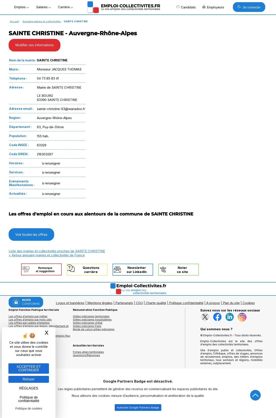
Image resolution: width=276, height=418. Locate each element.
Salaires (43, 7)
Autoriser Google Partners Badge (138, 407)
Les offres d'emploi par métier (28, 316)
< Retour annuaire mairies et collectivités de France (47, 255)
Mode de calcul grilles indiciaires (93, 329)
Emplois (21, 7)
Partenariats (124, 303)
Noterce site (182, 270)
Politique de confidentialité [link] (28, 399)
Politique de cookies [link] (28, 408)
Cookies (249, 303)
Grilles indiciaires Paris (87, 326)
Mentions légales (100, 303)
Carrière (65, 7)
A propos (213, 303)
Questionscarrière (91, 270)
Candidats (186, 7)
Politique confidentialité (186, 303)
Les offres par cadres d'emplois (29, 322)
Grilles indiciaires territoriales (91, 316)
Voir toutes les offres (31, 234)
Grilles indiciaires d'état (87, 322)
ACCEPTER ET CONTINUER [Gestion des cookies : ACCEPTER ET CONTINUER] (29, 368)
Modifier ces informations (34, 45)
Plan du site (231, 303)
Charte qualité (156, 303)
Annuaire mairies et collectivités (42, 21)
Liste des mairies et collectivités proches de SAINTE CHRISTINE (57, 251)
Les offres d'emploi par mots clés (30, 319)
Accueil (14, 21)
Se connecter (248, 7)
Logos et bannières (70, 303)
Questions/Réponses (86, 355)
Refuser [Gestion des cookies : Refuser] (29, 379)
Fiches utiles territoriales (88, 352)
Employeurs (213, 7)
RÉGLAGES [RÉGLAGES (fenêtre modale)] (28, 388)
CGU (139, 303)
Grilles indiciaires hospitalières (92, 319)
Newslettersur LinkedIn (137, 270)
